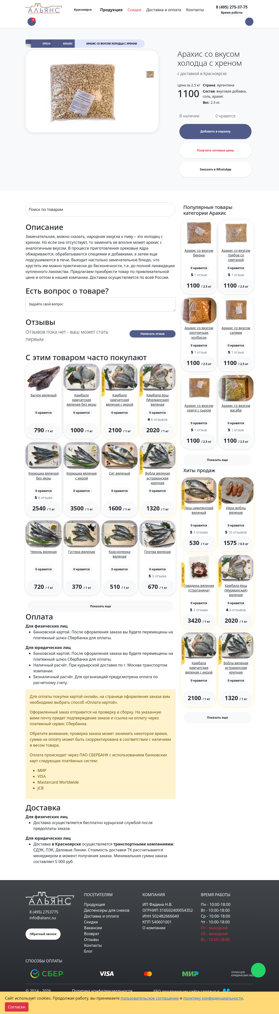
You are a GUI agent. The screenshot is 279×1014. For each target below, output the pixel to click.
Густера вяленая (81, 551)
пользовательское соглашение (150, 998)
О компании (154, 927)
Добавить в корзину (215, 131)
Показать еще (100, 606)
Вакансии (93, 927)
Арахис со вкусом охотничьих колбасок (199, 332)
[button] (249, 22)
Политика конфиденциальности (102, 991)
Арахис (68, 43)
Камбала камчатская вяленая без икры (81, 400)
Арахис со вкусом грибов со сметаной (236, 255)
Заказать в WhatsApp (215, 169)
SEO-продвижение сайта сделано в (193, 991)
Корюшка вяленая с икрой (81, 475)
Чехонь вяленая (43, 551)
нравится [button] (225, 116)
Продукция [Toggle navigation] (111, 9)
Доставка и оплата (163, 9)
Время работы (231, 12)
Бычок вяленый (44, 395)
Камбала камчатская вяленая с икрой (119, 400)
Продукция (94, 904)
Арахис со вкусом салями (236, 330)
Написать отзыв (152, 334)
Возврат (91, 933)
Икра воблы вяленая (236, 510)
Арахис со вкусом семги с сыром (199, 408)
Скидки (134, 9)
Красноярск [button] (83, 10)
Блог (88, 951)
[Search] (101, 209)
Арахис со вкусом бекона (199, 252)
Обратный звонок (43, 934)
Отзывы (91, 939)
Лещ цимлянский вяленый (199, 510)
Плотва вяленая (157, 551)
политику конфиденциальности (213, 998)
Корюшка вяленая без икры (43, 475)
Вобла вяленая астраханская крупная (157, 478)
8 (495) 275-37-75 (232, 7)
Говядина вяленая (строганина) (199, 587)
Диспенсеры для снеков (107, 910)
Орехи (47, 43)
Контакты (195, 9)
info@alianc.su (42, 917)
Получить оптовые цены (215, 150)
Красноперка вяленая (119, 554)
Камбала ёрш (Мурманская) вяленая (157, 400)
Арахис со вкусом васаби (236, 408)
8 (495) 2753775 (43, 912)
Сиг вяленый (119, 473)
